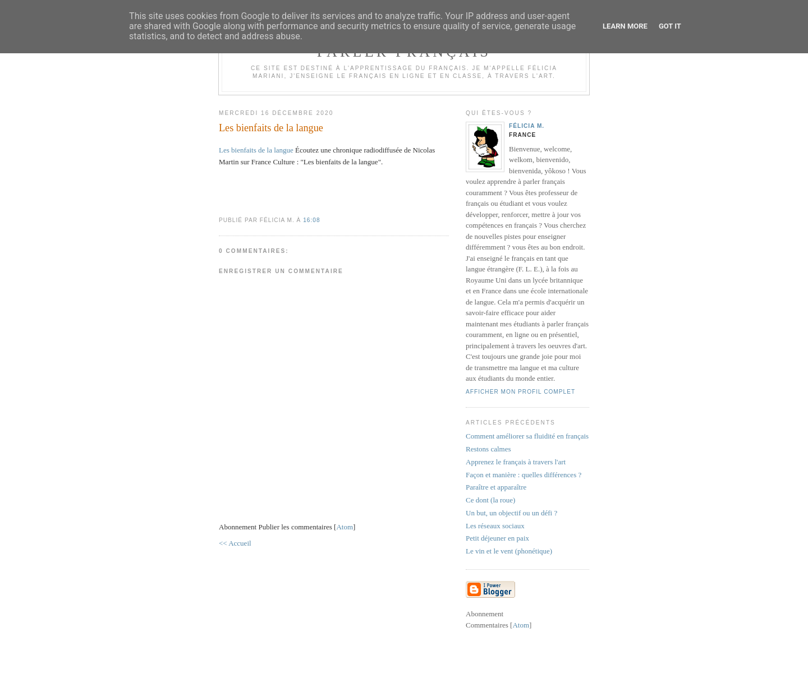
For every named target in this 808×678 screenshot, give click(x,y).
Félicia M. (526, 126)
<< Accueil (235, 543)
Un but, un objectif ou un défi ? (511, 513)
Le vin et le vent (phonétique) (509, 551)
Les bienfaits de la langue (256, 150)
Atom (344, 527)
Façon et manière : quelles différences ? (523, 475)
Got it (670, 26)
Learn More (625, 26)
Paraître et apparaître (496, 487)
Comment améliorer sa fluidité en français (527, 436)
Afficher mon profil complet (520, 392)
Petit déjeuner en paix (497, 538)
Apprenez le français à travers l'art (516, 462)
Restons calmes (488, 449)
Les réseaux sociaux (495, 526)
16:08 (311, 220)
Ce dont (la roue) (490, 500)
